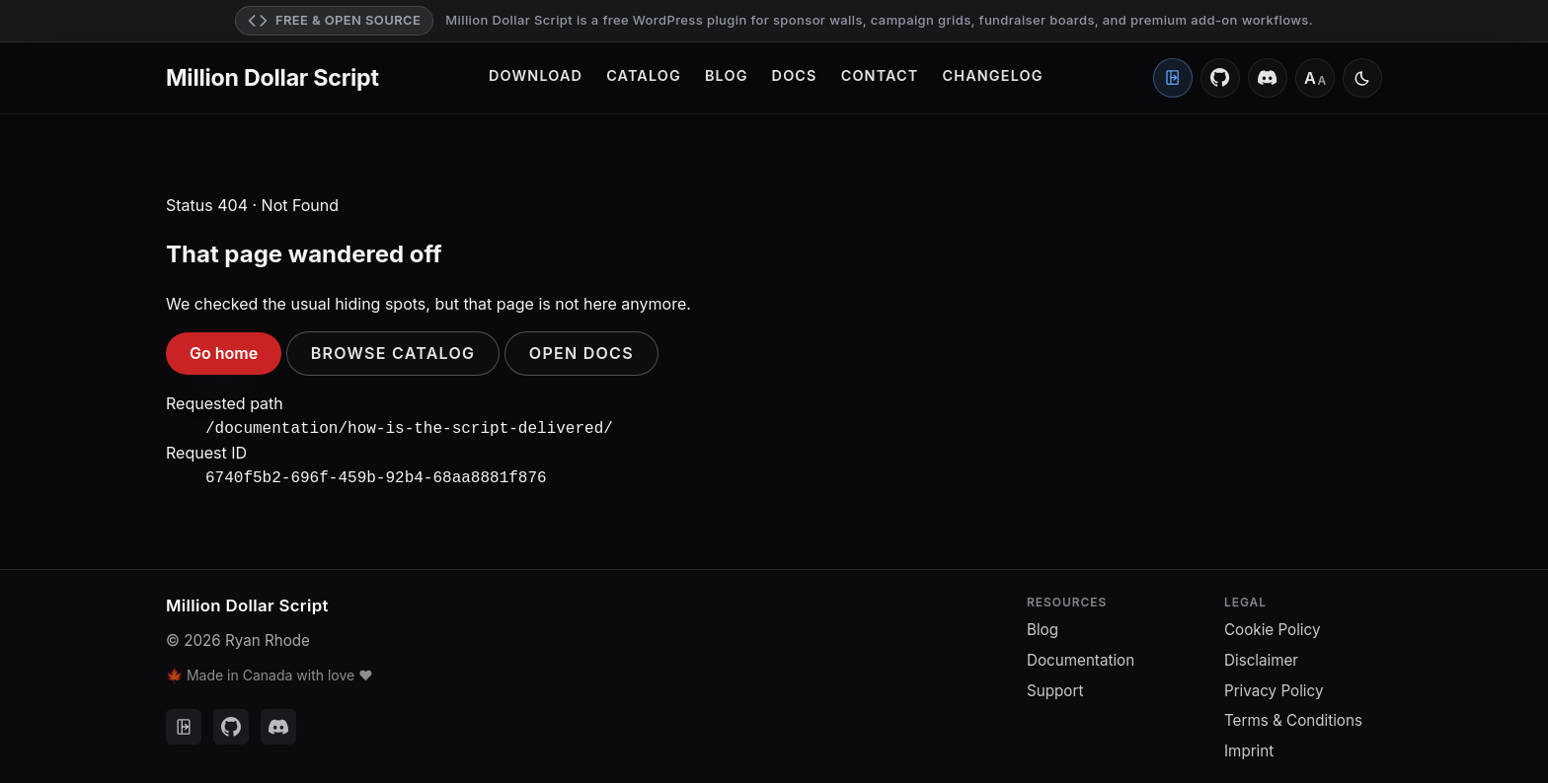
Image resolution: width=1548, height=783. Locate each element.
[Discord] (1267, 78)
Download (535, 75)
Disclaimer (1261, 656)
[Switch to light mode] (1362, 78)
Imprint (1249, 747)
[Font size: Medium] (1315, 78)
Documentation (1080, 656)
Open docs (581, 353)
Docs (794, 75)
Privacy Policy (1273, 686)
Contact (880, 75)
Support (1055, 686)
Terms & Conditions (1293, 716)
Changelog (993, 75)
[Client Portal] (1173, 78)
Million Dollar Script (272, 78)
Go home (224, 353)
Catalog (643, 75)
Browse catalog (393, 353)
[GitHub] (1220, 78)
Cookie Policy (1272, 625)
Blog (726, 75)
